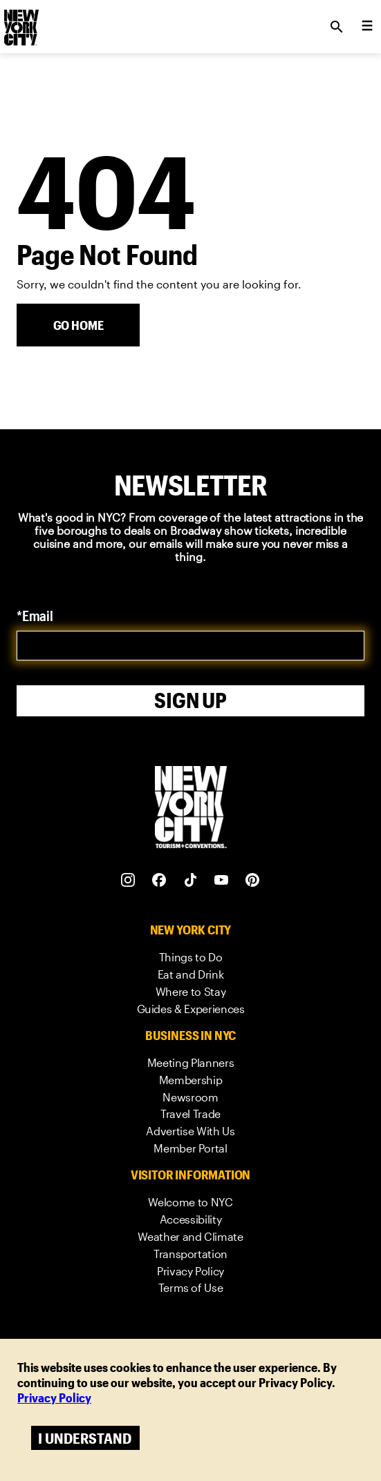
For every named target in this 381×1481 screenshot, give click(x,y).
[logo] (20, 22)
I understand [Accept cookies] (84, 1437)
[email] (190, 645)
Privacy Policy (54, 1397)
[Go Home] (78, 325)
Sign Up (190, 700)
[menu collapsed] (367, 27)
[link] (191, 957)
